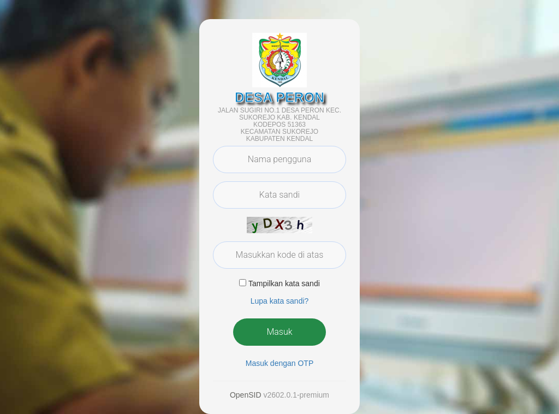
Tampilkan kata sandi (284, 283)
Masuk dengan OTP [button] (280, 363)
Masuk (279, 332)
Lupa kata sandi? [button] (280, 301)
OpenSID (245, 395)
